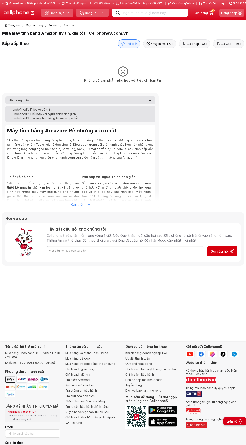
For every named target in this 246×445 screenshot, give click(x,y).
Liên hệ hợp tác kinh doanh (143, 380)
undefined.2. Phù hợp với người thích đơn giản (44, 114)
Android (53, 25)
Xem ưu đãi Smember (79, 385)
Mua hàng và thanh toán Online (86, 353)
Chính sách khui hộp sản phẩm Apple (90, 417)
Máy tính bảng (34, 25)
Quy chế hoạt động (138, 363)
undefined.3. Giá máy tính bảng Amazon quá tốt (45, 118)
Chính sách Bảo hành (139, 374)
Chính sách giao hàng (80, 369)
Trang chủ (14, 25)
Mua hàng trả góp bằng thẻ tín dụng (90, 363)
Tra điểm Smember (77, 380)
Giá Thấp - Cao (194, 43)
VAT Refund (73, 422)
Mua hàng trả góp (77, 358)
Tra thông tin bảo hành (81, 390)
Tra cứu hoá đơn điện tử (81, 396)
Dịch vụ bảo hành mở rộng (143, 390)
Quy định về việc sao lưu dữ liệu (87, 412)
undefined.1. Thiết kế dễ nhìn (32, 109)
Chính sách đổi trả (77, 374)
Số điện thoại (15, 442)
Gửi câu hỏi (222, 251)
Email (9, 427)
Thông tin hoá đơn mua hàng (85, 401)
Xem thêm (80, 204)
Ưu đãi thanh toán (137, 358)
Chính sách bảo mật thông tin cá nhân (151, 369)
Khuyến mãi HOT (159, 43)
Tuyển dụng (133, 385)
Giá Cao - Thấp (228, 43)
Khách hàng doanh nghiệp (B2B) (147, 353)
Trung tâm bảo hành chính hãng (87, 406)
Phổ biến (129, 43)
